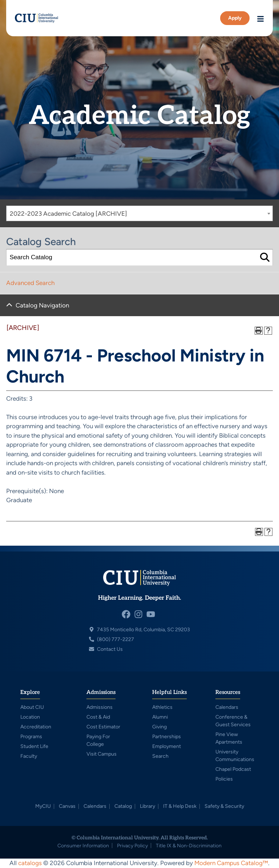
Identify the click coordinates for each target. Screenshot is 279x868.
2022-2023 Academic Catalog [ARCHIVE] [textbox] (68, 213)
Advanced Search (30, 282)
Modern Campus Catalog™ (231, 863)
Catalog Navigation (42, 305)
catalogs (30, 863)
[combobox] (139, 213)
